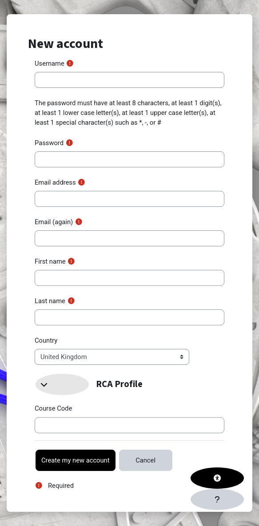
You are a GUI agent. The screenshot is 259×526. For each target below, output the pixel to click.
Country (46, 340)
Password (49, 143)
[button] (62, 384)
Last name (50, 301)
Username (49, 63)
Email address (55, 182)
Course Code (53, 408)
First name (50, 261)
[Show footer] (217, 499)
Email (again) (54, 222)
